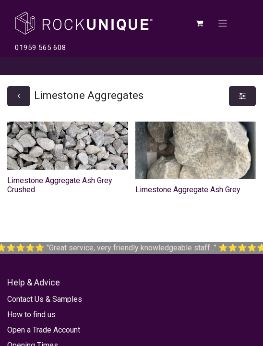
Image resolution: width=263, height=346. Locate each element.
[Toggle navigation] (223, 23)
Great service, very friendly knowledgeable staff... (148, 247)
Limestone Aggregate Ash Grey (187, 189)
